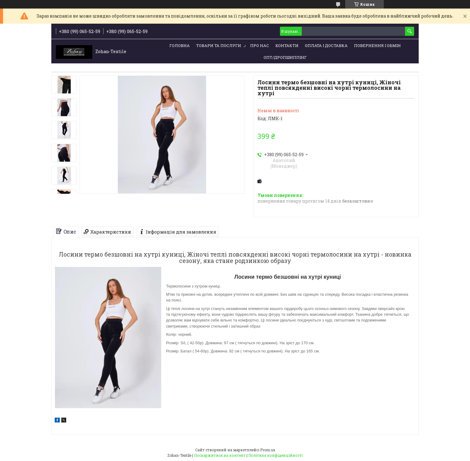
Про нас (259, 45)
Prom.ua (267, 449)
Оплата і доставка (326, 45)
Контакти (286, 45)
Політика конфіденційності (275, 455)
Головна (179, 45)
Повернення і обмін (377, 45)
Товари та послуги (218, 45)
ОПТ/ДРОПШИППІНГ (285, 57)
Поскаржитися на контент (220, 455)
